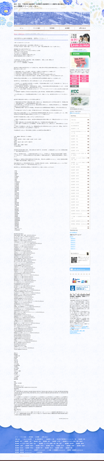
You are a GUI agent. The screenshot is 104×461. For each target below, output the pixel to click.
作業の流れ (74, 119)
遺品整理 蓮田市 (75, 170)
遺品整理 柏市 (74, 199)
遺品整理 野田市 (75, 196)
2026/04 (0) (73, 242)
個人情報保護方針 (75, 125)
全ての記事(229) (73, 232)
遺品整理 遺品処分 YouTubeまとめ (79, 210)
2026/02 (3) (73, 246)
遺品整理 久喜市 (75, 172)
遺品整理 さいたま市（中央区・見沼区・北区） (79, 158)
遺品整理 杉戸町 (75, 150)
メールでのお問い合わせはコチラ (80, 51)
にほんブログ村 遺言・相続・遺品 (77, 330)
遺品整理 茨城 (74, 144)
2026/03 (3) (73, 244)
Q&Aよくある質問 (75, 122)
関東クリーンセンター (25, 456)
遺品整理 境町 (74, 207)
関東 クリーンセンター (75, 113)
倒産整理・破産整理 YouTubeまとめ (79, 221)
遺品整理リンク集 (75, 128)
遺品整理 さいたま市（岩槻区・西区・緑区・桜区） (79, 163)
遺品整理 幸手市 (75, 178)
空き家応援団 (74, 228)
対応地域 (52, 28)
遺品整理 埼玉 (74, 138)
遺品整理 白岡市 (75, 187)
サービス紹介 (36, 28)
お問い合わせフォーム (79, 269)
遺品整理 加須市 (75, 181)
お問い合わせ (82, 28)
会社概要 (67, 28)
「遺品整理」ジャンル (75, 328)
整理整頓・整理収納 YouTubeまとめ (79, 224)
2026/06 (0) (73, 238)
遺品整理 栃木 (74, 147)
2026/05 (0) (73, 240)
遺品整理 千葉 (74, 141)
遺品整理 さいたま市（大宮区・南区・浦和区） (78, 154)
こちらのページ (77, 325)
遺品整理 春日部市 (75, 167)
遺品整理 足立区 (75, 193)
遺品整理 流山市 (75, 202)
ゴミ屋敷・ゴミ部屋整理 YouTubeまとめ (79, 217)
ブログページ (21, 33)
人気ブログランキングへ (75, 333)
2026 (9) (71, 236)
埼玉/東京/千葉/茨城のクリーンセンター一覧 (79, 132)
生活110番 (85, 326)
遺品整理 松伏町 (75, 190)
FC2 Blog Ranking (73, 332)
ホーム (21, 28)
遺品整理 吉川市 (75, 184)
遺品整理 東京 (74, 136)
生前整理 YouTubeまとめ (76, 213)
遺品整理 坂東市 (75, 204)
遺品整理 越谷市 (75, 175)
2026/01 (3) (73, 248)
